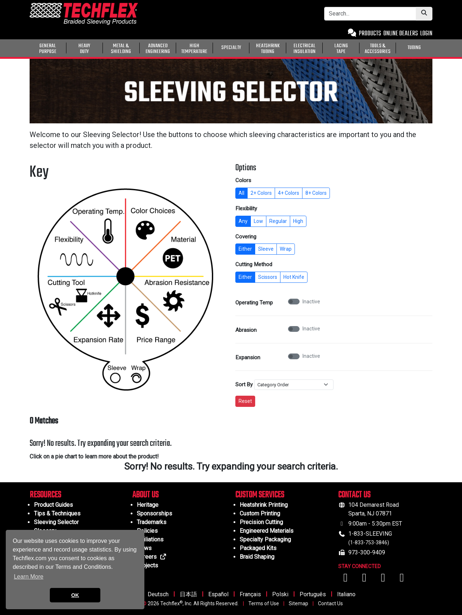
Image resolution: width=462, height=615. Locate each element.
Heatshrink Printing (264, 504)
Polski (280, 594)
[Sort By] (294, 384)
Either (245, 249)
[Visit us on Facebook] (346, 579)
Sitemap (298, 603)
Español (218, 594)
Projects (147, 565)
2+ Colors (261, 193)
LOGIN (426, 33)
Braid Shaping (257, 556)
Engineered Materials (266, 530)
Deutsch (158, 594)
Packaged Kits (258, 548)
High (298, 221)
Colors (243, 180)
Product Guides (53, 504)
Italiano (346, 594)
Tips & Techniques (57, 513)
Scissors (267, 277)
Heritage (147, 504)
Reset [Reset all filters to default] (245, 401)
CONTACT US (354, 495)
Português (313, 594)
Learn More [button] (28, 577)
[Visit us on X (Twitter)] (402, 579)
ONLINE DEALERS (400, 33)
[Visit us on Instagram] (384, 579)
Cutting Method (253, 264)
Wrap (286, 249)
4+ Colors (288, 193)
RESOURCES (45, 495)
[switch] (294, 301)
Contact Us (330, 603)
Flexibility (246, 208)
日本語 (188, 594)
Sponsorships (154, 513)
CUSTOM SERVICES (259, 495)
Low (258, 221)
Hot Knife (293, 277)
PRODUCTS (370, 33)
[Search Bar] (370, 14)
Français (250, 594)
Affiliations (150, 539)
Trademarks (151, 522)
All (241, 193)
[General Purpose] (433, 47)
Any (243, 221)
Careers (152, 556)
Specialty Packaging (265, 539)
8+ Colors (316, 193)
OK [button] (75, 595)
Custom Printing (260, 513)
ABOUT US (145, 495)
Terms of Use (263, 603)
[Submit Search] (424, 14)
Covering (245, 236)
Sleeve (266, 249)
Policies (147, 530)
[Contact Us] (352, 33)
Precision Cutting (261, 522)
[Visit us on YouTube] (365, 579)
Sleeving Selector (56, 522)
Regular (278, 221)
